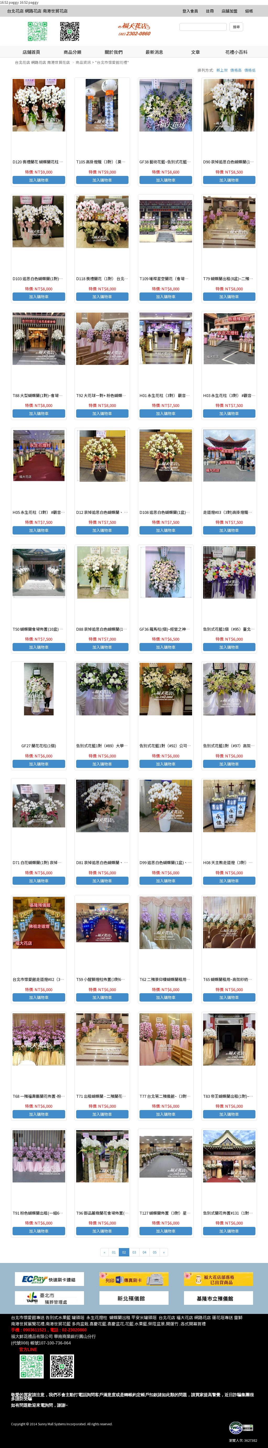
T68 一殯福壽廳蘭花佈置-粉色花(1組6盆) (48, 1096)
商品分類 (72, 52)
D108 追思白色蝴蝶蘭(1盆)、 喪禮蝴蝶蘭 (174, 512)
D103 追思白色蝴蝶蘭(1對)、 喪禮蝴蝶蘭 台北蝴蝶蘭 (58, 278)
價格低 (250, 70)
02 (124, 1252)
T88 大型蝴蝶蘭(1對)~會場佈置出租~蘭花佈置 (52, 395)
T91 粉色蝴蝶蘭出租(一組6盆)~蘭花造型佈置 (51, 1213)
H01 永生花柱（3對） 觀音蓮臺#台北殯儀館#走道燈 (184, 395)
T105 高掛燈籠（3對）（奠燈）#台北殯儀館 (113, 161)
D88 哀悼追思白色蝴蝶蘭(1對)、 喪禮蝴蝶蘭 (114, 629)
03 (134, 1252)
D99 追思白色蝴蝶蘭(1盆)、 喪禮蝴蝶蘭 (173, 862)
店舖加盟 (229, 11)
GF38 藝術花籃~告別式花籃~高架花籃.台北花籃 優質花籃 (188, 161)
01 (114, 1252)
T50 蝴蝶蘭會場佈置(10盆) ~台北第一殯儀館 (51, 629)
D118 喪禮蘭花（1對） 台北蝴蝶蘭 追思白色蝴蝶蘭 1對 (123, 278)
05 (155, 1252)
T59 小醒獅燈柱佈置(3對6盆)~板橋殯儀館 (112, 979)
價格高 (236, 70)
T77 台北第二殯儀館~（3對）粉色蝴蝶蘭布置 (178, 1096)
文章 (195, 52)
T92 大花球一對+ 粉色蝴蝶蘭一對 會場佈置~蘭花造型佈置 (126, 395)
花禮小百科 (236, 52)
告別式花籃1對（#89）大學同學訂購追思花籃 (115, 745)
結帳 (249, 11)
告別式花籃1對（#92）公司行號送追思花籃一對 (180, 745)
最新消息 (154, 52)
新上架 (222, 70)
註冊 (210, 11)
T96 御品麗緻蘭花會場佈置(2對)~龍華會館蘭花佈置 (120, 1213)
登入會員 (190, 11)
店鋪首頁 (31, 52)
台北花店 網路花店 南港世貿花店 (37, 11)
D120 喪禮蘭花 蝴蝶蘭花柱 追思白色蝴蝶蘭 (50, 161)
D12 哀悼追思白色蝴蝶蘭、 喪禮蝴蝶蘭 (110, 512)
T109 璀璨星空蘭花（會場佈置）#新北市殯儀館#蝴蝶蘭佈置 (191, 278)
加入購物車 (39, 180)
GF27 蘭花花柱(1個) (38, 745)
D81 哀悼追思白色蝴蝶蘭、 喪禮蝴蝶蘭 (110, 862)
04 (144, 1252)
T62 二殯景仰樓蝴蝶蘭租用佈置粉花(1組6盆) (178, 979)
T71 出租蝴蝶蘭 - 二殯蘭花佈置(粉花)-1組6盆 (115, 1096)
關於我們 (113, 52)
